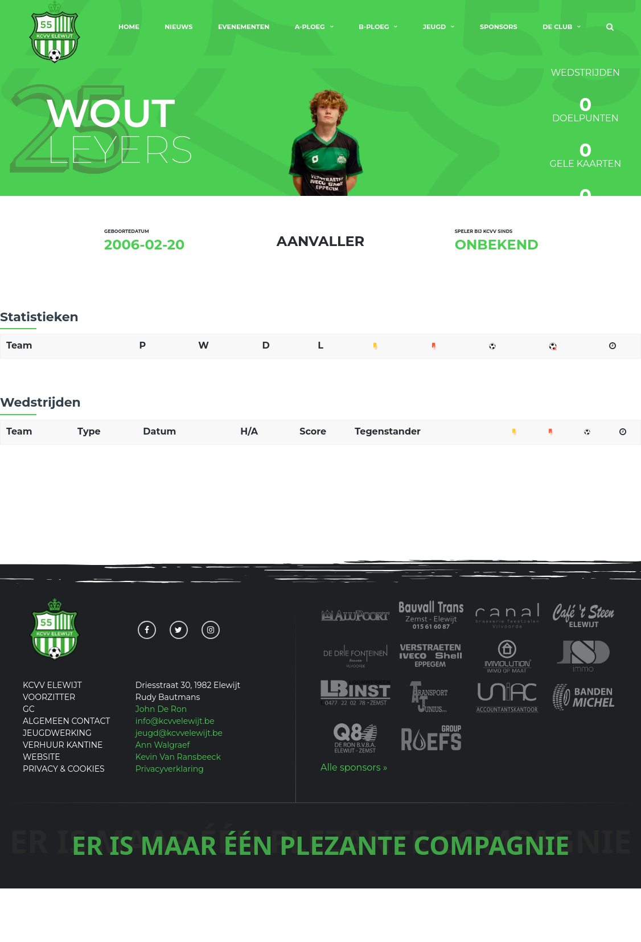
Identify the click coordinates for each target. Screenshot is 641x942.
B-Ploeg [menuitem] (374, 33)
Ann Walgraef (162, 799)
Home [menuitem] (128, 33)
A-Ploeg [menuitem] (310, 33)
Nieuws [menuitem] (178, 33)
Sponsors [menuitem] (498, 33)
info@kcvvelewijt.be (175, 775)
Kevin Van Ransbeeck (178, 811)
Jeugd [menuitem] (434, 33)
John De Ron (161, 763)
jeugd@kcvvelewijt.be (179, 787)
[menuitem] (610, 34)
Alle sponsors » (353, 821)
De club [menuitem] (557, 33)
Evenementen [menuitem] (243, 33)
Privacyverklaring (169, 823)
